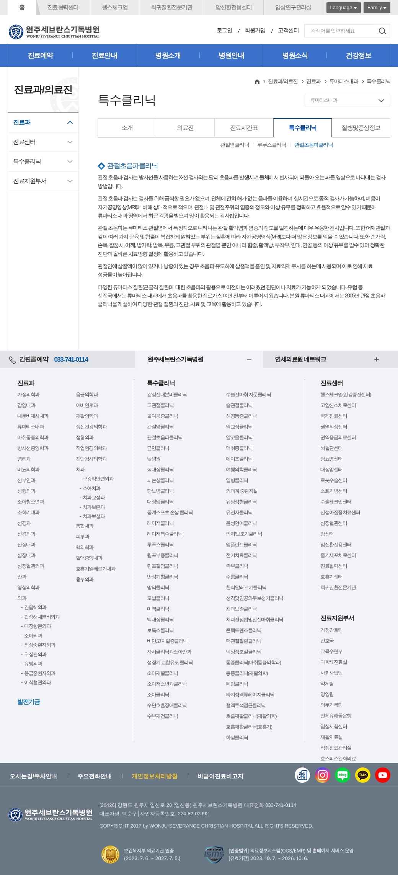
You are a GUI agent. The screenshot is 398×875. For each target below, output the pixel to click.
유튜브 (382, 775)
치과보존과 (94, 507)
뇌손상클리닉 (160, 480)
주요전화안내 (94, 776)
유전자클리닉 (239, 512)
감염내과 (26, 405)
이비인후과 (87, 405)
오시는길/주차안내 (33, 776)
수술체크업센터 (335, 501)
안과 (21, 577)
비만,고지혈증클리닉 (167, 641)
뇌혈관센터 (331, 448)
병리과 (24, 459)
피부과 (82, 536)
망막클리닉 (158, 587)
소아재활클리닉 (162, 673)
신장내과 (26, 544)
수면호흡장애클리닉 (167, 705)
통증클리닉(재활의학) (247, 673)
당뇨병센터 (331, 459)
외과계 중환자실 (242, 491)
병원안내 (231, 55)
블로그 (342, 775)
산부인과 (26, 480)
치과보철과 (94, 516)
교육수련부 (331, 651)
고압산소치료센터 (338, 405)
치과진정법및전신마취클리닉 (254, 619)
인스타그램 (322, 775)
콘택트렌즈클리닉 (243, 630)
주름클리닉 (237, 577)
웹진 (302, 775)
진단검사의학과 (91, 459)
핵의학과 (84, 547)
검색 (382, 30)
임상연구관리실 (293, 7)
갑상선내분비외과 (41, 617)
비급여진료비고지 (220, 776)
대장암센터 (331, 469)
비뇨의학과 (28, 469)
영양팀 (327, 694)
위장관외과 (35, 654)
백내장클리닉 (160, 619)
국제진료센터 (333, 416)
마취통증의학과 (32, 437)
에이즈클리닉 (239, 459)
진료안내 (104, 55)
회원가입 (255, 30)
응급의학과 (87, 394)
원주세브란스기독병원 (175, 359)
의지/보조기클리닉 (244, 534)
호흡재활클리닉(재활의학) (251, 716)
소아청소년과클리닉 (167, 684)
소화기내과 (28, 512)
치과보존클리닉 (241, 609)
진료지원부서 (29, 181)
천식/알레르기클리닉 (246, 587)
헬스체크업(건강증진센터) (345, 394)
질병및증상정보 (360, 127)
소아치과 (91, 488)
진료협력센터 (62, 7)
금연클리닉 (158, 448)
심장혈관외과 (30, 566)
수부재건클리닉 (162, 716)
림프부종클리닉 (162, 555)
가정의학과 (28, 394)
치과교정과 (94, 497)
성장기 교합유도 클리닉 (169, 662)
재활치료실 (331, 737)
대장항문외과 (37, 626)
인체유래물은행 (335, 715)
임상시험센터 (333, 726)
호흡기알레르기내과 (96, 568)
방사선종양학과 (32, 448)
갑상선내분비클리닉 (167, 394)
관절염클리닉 (234, 145)
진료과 (21, 122)
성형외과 (26, 491)
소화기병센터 (333, 491)
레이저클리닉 (160, 523)
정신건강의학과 (91, 426)
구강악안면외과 (98, 479)
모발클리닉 (158, 598)
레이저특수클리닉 (164, 534)
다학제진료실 (333, 662)
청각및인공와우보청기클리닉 (254, 598)
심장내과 (26, 555)
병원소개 (167, 55)
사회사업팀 (331, 673)
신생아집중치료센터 (340, 512)
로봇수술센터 (333, 480)
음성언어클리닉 (241, 523)
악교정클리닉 (239, 426)
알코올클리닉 (239, 437)
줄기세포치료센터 (338, 555)
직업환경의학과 (91, 448)
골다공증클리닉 (162, 416)
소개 (126, 127)
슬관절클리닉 (239, 405)
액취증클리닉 (239, 448)
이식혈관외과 (37, 682)
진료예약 (40, 55)
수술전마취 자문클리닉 (248, 394)
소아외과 (33, 635)
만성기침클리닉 (162, 577)
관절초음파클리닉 (313, 145)
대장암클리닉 (160, 501)
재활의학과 (87, 416)
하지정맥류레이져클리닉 (250, 694)
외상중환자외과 (39, 645)
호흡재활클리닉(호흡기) (249, 727)
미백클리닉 (158, 609)
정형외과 (84, 437)
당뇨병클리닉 (160, 491)
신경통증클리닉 (241, 416)
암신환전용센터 (233, 7)
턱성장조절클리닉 (243, 652)
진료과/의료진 (282, 81)
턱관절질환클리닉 (243, 641)
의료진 (185, 127)
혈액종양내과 (89, 558)
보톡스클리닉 (160, 630)
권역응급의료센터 (338, 437)
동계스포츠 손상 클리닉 (169, 512)
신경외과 (26, 534)
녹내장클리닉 (160, 469)
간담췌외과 (35, 607)
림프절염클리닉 (162, 566)
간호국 (327, 640)
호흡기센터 (331, 577)
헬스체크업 (115, 7)
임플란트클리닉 (241, 544)
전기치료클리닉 (241, 555)
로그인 (224, 30)
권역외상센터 (333, 426)
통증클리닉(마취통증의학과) (253, 662)
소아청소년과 (30, 501)
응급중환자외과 (39, 673)
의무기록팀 (331, 705)
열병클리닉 (237, 480)
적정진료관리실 (335, 748)
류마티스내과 (343, 81)
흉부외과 (84, 579)
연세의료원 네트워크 (300, 359)
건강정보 (358, 55)
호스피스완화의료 (338, 758)
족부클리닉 (237, 566)
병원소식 (294, 55)
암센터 (327, 534)
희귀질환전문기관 (171, 7)
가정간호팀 (331, 630)
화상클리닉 (237, 737)
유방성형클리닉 (241, 501)
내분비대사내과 (32, 416)
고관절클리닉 (160, 405)
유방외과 (33, 663)
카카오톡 (362, 775)
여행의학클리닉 (241, 469)
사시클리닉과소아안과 (169, 652)
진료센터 (24, 142)
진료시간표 (244, 127)
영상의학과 (28, 587)
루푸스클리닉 (271, 145)
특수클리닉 (27, 161)
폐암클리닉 (237, 684)
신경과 (24, 523)
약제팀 (327, 683)
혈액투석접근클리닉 (246, 705)
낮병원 (153, 459)
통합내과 (84, 526)
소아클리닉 (158, 694)
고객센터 (288, 30)
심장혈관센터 (333, 523)
